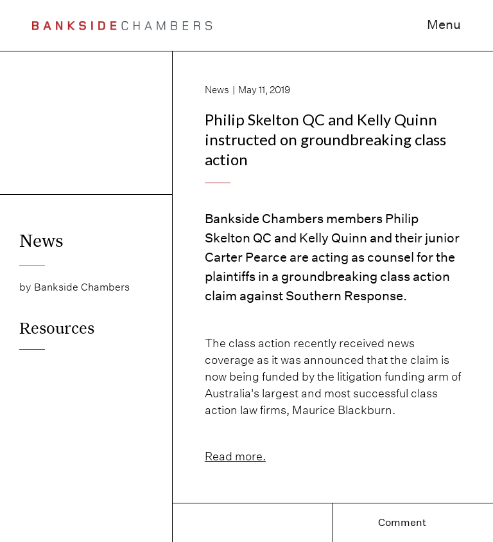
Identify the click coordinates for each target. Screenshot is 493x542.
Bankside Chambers (82, 287)
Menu (444, 24)
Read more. (235, 456)
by (25, 287)
